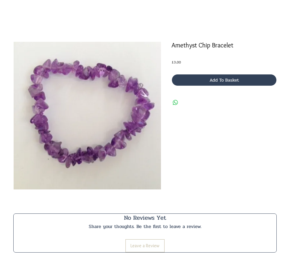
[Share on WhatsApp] (175, 102)
